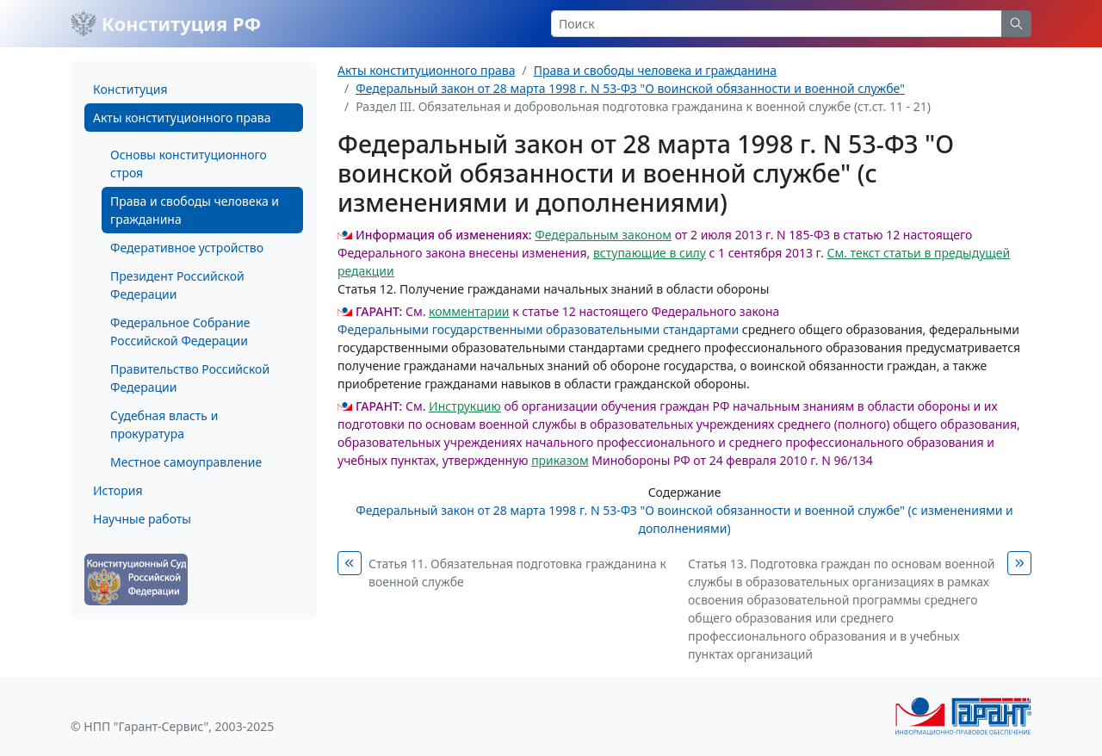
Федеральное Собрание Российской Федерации (180, 331)
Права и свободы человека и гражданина (194, 210)
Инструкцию (465, 406)
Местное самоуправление (186, 462)
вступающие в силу (649, 253)
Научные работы (142, 519)
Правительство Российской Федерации (189, 378)
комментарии (469, 311)
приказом (560, 460)
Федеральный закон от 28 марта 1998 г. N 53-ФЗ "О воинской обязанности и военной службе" (630, 88)
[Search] (776, 23)
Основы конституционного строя (188, 163)
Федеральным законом (603, 234)
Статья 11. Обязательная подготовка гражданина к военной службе (517, 572)
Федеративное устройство (186, 247)
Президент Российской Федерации (177, 285)
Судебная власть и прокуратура (164, 424)
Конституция (130, 89)
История (117, 490)
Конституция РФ (166, 23)
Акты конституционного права (181, 117)
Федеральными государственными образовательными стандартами (538, 329)
